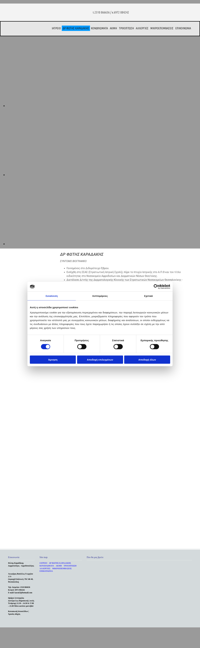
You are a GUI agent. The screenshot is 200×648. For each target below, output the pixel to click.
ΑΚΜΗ (113, 28)
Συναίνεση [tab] (51, 296)
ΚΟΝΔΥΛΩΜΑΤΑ (99, 28)
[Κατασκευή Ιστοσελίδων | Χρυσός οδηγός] (10, 622)
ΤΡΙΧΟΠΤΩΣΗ (126, 28)
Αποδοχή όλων (147, 359)
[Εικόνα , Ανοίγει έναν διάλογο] (103, 106)
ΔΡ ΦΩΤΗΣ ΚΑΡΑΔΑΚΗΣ (76, 28)
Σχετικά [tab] (148, 296)
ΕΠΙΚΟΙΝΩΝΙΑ (183, 28)
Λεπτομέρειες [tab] (100, 296)
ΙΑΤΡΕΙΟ (56, 28)
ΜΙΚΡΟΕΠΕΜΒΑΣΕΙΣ (161, 28)
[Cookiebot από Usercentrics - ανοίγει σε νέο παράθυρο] (156, 286)
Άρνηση (52, 359)
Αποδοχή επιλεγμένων (100, 359)
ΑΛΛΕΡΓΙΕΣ (142, 28)
